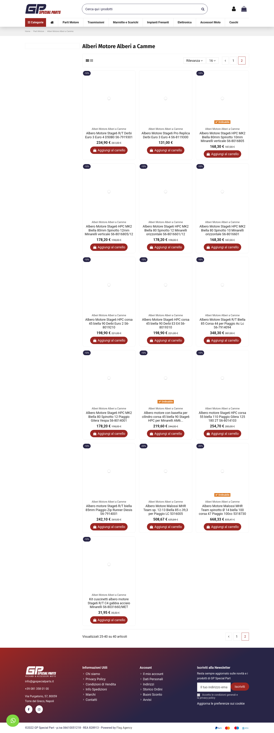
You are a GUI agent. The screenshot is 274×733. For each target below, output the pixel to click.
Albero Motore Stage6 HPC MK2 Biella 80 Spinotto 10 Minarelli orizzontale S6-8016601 (222, 230)
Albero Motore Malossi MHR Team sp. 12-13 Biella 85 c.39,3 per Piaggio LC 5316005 (165, 510)
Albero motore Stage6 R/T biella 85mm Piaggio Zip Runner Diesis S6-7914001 (109, 510)
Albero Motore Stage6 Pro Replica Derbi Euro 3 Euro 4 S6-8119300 (166, 135)
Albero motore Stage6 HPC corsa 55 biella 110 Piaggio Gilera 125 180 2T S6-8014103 (222, 416)
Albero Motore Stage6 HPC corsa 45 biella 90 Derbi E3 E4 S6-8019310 (165, 323)
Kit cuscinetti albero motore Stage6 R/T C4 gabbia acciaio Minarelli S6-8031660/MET (109, 603)
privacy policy (207, 697)
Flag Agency (124, 727)
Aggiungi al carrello (109, 150)
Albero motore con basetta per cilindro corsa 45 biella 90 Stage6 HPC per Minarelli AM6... (165, 416)
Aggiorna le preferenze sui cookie (221, 703)
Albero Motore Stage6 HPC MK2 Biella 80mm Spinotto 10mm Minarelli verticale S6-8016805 (222, 137)
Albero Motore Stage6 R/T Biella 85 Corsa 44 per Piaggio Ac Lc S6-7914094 (222, 323)
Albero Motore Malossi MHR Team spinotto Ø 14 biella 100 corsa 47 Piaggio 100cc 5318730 (222, 510)
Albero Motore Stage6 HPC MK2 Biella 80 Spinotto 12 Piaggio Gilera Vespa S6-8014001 (109, 416)
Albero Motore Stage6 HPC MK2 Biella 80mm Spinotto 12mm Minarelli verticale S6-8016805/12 (109, 230)
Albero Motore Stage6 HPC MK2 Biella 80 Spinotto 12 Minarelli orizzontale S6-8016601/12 (166, 230)
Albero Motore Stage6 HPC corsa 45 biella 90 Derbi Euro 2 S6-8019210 (109, 323)
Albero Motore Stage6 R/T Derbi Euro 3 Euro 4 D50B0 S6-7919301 (109, 135)
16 (212, 60)
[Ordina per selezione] (195, 60)
